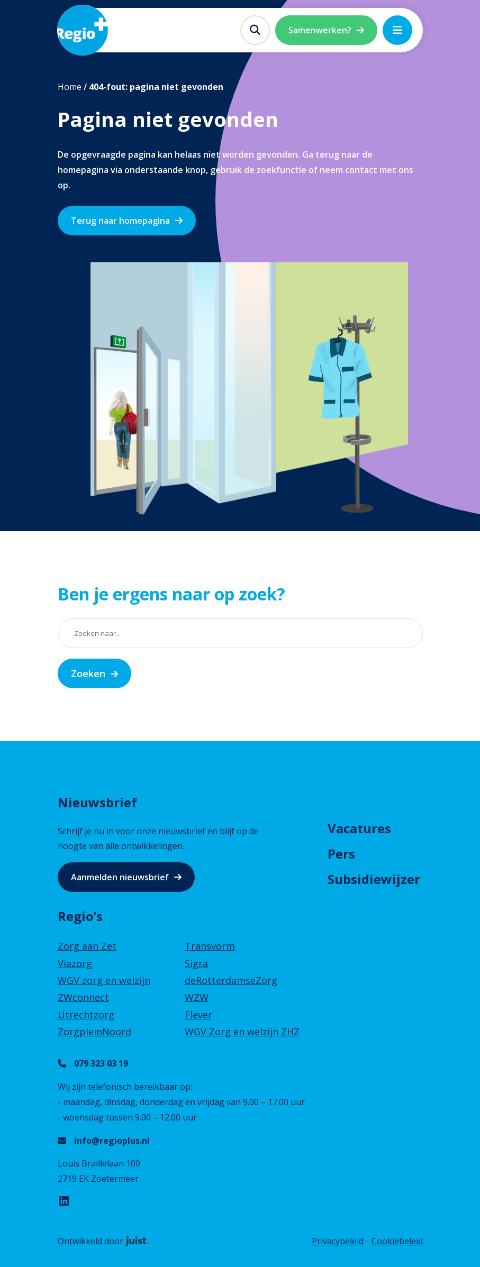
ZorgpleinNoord (94, 1031)
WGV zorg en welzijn (104, 980)
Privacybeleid (338, 1241)
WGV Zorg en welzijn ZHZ (242, 1031)
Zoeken (88, 673)
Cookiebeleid (397, 1241)
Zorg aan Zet (87, 946)
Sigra (196, 963)
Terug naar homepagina (120, 220)
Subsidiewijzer (374, 879)
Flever (198, 1014)
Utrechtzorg (86, 1014)
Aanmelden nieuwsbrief (120, 877)
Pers (341, 853)
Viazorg (75, 963)
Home (69, 87)
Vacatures (359, 828)
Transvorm (210, 946)
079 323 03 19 (101, 1063)
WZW (197, 997)
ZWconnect (83, 997)
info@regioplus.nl (112, 1140)
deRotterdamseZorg (231, 980)
